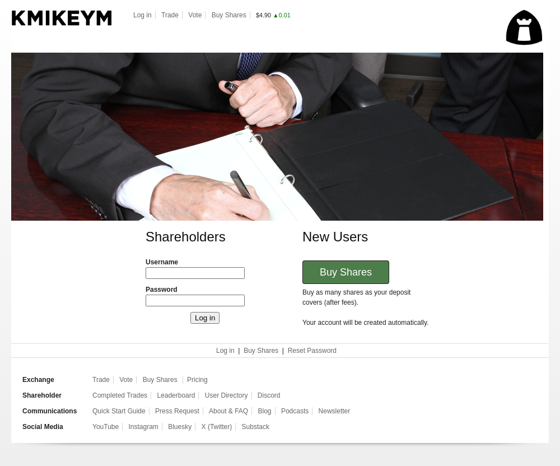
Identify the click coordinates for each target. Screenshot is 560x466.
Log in (142, 15)
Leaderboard (176, 395)
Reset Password (312, 351)
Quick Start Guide (119, 411)
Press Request (177, 411)
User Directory (226, 395)
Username (162, 262)
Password (162, 289)
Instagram (143, 427)
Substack (255, 427)
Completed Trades (119, 395)
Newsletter (335, 411)
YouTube (105, 427)
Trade (170, 15)
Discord (269, 395)
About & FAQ (228, 411)
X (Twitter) (217, 427)
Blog (265, 411)
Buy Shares (229, 15)
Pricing (197, 380)
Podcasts (295, 411)
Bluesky (180, 427)
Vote (195, 15)
